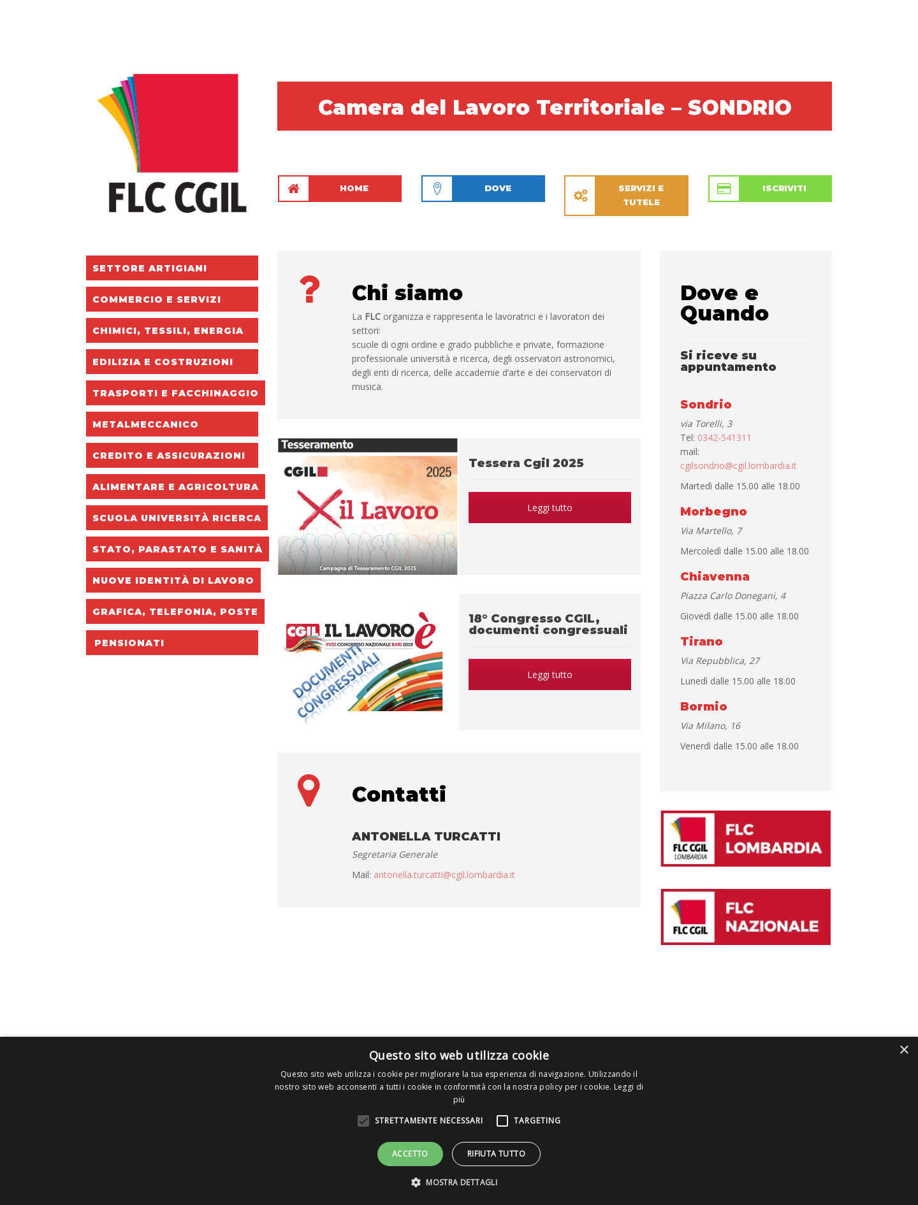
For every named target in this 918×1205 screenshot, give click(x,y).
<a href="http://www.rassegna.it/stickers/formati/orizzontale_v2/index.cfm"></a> (554, 1012)
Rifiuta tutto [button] (496, 1153)
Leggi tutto (549, 507)
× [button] (903, 1050)
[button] (459, 1183)
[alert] (459, 1121)
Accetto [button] (410, 1153)
